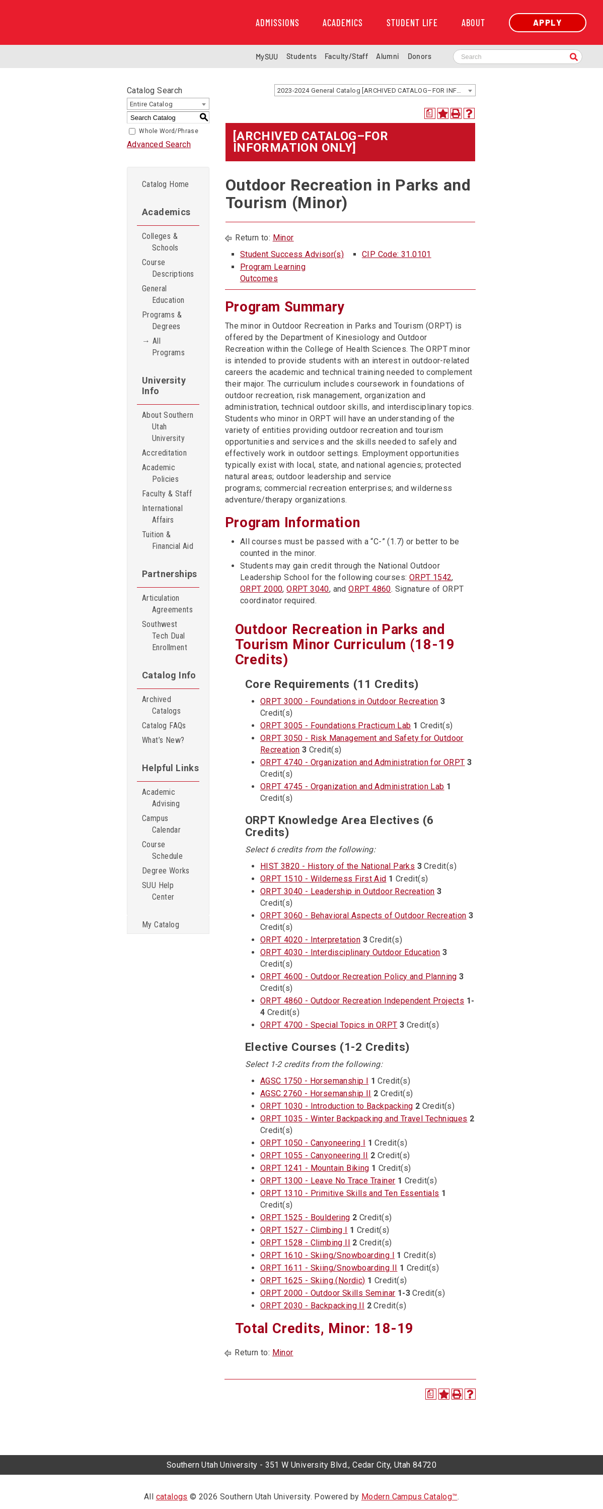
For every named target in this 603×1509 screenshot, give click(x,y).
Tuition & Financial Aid (167, 540)
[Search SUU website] (517, 56)
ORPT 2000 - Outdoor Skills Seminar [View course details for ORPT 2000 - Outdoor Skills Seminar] (328, 1293)
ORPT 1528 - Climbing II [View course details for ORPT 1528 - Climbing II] (305, 1242)
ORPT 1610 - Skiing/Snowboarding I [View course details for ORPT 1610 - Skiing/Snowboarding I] (327, 1255)
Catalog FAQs (164, 725)
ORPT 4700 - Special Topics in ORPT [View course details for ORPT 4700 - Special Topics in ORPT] (329, 1025)
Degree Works (166, 870)
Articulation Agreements (167, 603)
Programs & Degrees (162, 320)
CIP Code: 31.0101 (396, 254)
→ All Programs (163, 346)
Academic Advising (161, 797)
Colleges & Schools (160, 242)
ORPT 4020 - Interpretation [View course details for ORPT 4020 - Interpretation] (310, 940)
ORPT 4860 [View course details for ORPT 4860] (369, 589)
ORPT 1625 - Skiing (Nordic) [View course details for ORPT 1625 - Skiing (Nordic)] (312, 1280)
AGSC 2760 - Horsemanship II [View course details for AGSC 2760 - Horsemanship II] (315, 1093)
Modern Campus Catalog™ (409, 1496)
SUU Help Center (158, 891)
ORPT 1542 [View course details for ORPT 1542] (430, 577)
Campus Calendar (161, 824)
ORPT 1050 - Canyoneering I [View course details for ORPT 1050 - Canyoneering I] (312, 1143)
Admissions (277, 22)
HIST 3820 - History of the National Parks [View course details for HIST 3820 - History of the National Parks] (337, 866)
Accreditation (164, 453)
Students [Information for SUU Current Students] (301, 56)
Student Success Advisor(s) (292, 254)
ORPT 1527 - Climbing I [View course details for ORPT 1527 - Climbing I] (304, 1230)
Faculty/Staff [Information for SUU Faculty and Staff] (346, 56)
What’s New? (163, 740)
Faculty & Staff (167, 493)
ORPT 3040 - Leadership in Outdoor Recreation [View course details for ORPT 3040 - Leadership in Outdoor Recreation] (347, 891)
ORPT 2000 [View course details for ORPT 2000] (261, 589)
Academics (343, 22)
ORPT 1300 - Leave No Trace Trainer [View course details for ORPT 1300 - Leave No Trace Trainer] (328, 1180)
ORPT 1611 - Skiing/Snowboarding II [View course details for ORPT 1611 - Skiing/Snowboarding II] (329, 1268)
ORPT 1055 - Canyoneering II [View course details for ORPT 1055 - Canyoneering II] (314, 1155)
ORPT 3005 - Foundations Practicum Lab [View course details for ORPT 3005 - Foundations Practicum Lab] (335, 725)
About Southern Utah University (168, 426)
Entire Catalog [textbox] (151, 104)
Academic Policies (160, 473)
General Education (163, 294)
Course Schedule (162, 850)
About (473, 22)
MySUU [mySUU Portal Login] (267, 56)
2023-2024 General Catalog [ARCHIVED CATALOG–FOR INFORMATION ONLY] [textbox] (376, 90)
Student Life (412, 22)
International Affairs (162, 514)
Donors (419, 56)
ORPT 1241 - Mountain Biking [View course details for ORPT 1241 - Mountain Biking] (314, 1168)
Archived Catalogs (161, 705)
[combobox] (375, 90)
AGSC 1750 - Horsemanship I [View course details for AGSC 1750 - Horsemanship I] (314, 1081)
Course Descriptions (168, 268)
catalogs (172, 1496)
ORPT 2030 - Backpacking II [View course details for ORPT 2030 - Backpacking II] (312, 1305)
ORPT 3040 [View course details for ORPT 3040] (307, 589)
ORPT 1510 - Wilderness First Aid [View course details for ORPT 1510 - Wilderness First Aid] (323, 879)
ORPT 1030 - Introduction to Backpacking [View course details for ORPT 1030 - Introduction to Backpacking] (336, 1106)
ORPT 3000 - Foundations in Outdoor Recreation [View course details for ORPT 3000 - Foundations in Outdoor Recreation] (349, 701)
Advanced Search (159, 144)
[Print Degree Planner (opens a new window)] (429, 113)
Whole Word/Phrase (168, 131)
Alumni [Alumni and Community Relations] (387, 56)
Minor (283, 237)
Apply (547, 22)
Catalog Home (165, 184)
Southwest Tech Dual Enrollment (164, 635)
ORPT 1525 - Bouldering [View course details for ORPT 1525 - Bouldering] (305, 1217)
